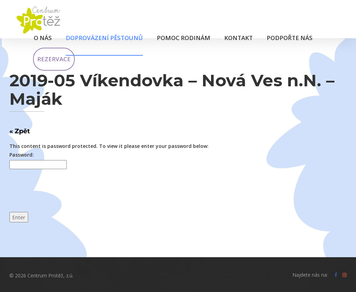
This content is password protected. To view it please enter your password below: (109, 146)
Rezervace (54, 59)
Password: (21, 154)
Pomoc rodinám (183, 38)
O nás (43, 38)
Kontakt (238, 38)
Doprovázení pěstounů (104, 38)
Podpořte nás (290, 38)
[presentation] (62, 194)
